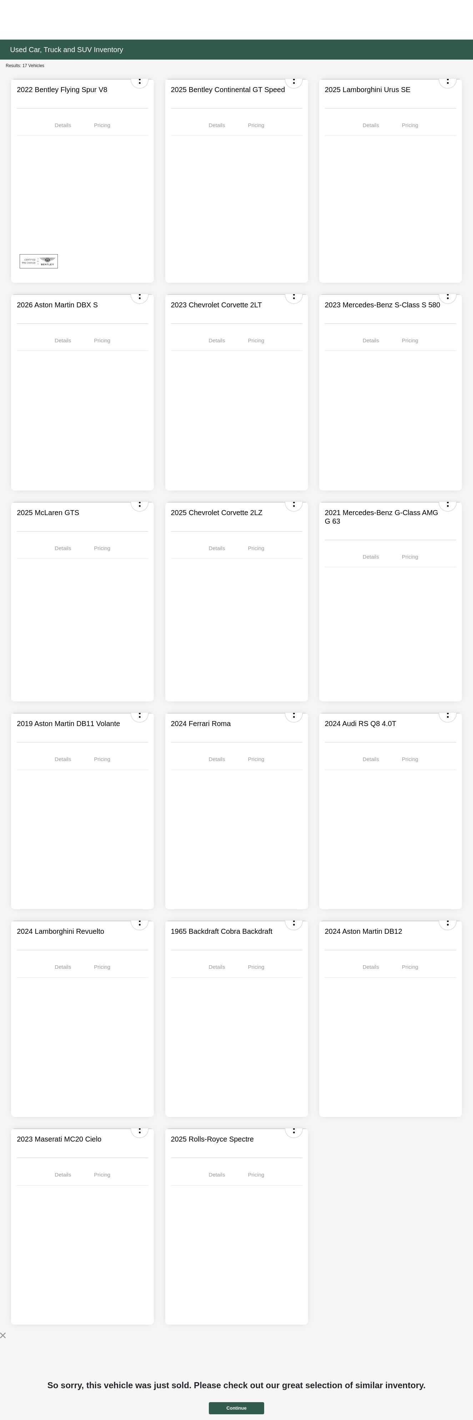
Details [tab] (63, 125)
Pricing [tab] (102, 125)
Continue (236, 1408)
